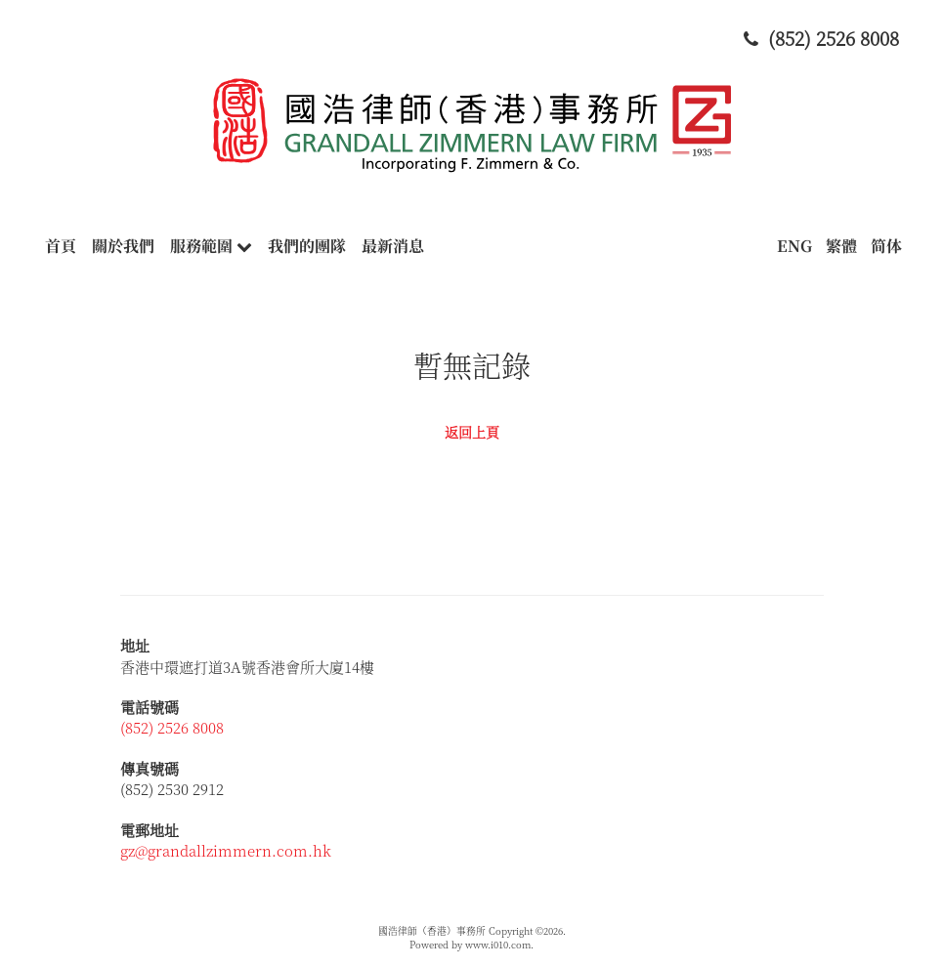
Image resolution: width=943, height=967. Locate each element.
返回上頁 (472, 431)
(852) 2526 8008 (172, 727)
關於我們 (123, 245)
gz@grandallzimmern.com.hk (225, 850)
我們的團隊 (307, 245)
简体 (886, 245)
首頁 (60, 245)
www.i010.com (498, 944)
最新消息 (393, 245)
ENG (794, 245)
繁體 (841, 245)
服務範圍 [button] (211, 245)
